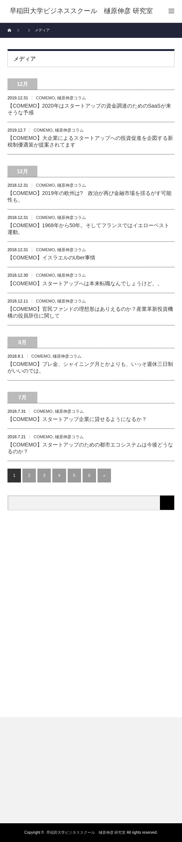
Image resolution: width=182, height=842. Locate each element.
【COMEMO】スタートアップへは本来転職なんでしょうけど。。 (85, 283)
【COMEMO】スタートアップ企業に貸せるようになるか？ (77, 419)
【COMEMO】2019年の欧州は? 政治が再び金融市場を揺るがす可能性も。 (89, 196)
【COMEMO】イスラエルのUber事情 (51, 258)
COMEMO (45, 98)
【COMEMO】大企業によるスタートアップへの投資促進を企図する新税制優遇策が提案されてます (90, 141)
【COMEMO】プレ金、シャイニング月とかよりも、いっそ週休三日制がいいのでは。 (90, 367)
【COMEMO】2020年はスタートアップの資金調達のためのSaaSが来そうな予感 (89, 109)
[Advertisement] (91, 614)
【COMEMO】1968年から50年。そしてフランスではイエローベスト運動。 (88, 228)
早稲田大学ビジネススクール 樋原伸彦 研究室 (86, 832)
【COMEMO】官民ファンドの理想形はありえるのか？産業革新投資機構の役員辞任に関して (90, 312)
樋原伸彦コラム (71, 98)
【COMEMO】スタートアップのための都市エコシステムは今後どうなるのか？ (90, 448)
